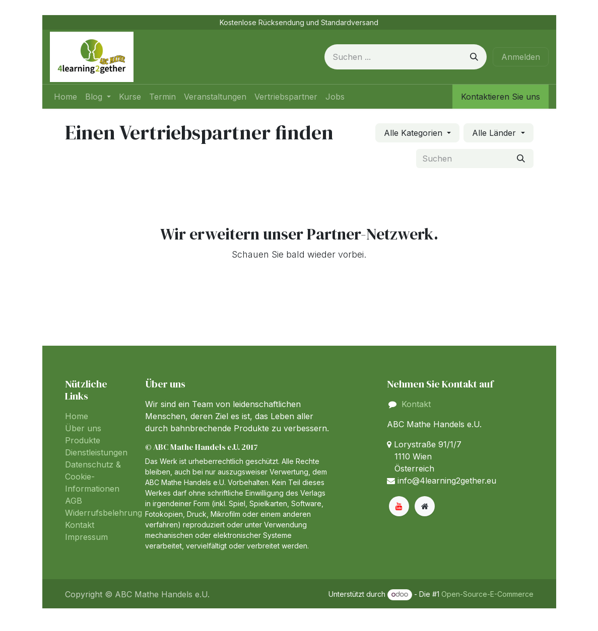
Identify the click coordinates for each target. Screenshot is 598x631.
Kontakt (79, 525)
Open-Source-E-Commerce (487, 594)
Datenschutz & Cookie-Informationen (93, 476)
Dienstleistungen (96, 452)
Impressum (86, 537)
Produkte (82, 440)
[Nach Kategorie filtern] (417, 132)
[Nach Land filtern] (498, 132)
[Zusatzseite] (425, 506)
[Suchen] (474, 56)
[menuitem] (65, 97)
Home (76, 416)
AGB (73, 501)
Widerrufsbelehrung (103, 513)
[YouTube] (399, 506)
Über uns (83, 428)
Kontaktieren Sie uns (500, 97)
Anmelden (520, 57)
